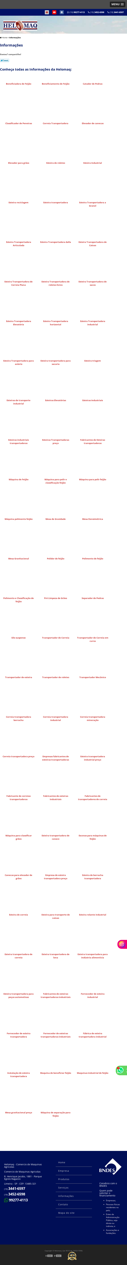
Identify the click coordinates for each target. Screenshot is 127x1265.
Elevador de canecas (93, 123)
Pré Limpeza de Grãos (55, 598)
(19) (115, 12)
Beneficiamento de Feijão (55, 83)
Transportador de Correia (55, 637)
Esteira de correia (18, 914)
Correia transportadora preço (18, 756)
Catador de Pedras (92, 83)
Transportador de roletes (55, 677)
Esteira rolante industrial (92, 914)
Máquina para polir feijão (92, 479)
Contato (63, 1204)
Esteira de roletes (55, 162)
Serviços (63, 1187)
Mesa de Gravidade (55, 519)
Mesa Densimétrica (92, 519)
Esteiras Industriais (92, 400)
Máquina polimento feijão (19, 519)
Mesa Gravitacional (18, 558)
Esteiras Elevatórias (55, 400)
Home (61, 1162)
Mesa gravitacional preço (18, 1112)
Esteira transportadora (55, 202)
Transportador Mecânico (92, 677)
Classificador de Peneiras (18, 123)
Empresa (63, 1170)
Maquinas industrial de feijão (92, 1072)
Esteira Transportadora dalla (55, 242)
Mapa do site (66, 1212)
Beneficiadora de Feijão (18, 83)
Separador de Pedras (93, 598)
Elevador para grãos (18, 162)
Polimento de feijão (92, 558)
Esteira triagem (92, 360)
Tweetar (4, 60)
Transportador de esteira (18, 677)
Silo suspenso (18, 637)
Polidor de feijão (55, 558)
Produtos (63, 1179)
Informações (66, 1196)
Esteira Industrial (92, 162)
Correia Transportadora (55, 123)
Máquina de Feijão (18, 479)
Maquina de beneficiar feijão (55, 1072)
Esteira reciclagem (18, 202)
